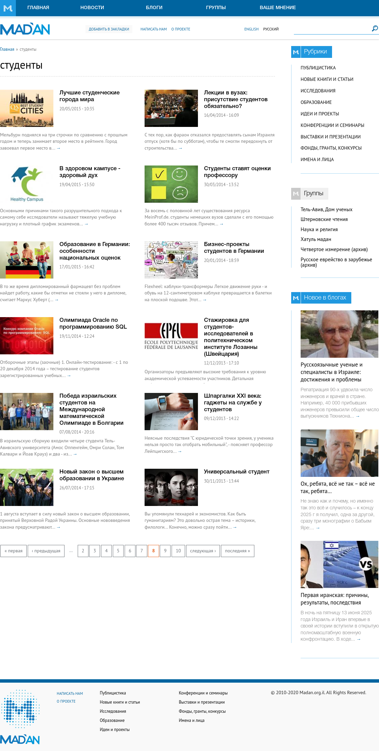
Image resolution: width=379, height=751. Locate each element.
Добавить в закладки (109, 29)
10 (178, 551)
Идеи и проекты (320, 114)
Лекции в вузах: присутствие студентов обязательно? (236, 99)
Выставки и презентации (331, 137)
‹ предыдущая (46, 551)
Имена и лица (317, 159)
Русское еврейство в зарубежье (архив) (336, 262)
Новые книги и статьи (327, 79)
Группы (216, 8)
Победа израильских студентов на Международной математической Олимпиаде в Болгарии (91, 410)
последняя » (237, 551)
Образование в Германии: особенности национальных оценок (94, 251)
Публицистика (318, 68)
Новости (92, 8)
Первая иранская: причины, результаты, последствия (335, 598)
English (251, 29)
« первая (14, 551)
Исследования (318, 91)
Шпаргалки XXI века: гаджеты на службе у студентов (233, 403)
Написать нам (154, 29)
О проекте (180, 29)
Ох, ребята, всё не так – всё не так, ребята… (338, 487)
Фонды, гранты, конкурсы (331, 148)
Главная (38, 8)
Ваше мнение (278, 8)
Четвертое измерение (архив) (334, 249)
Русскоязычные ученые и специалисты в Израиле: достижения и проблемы (331, 372)
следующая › (203, 551)
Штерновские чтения (324, 219)
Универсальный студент (237, 471)
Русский (271, 29)
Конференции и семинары (332, 125)
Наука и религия (319, 229)
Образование (316, 102)
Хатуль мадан (316, 239)
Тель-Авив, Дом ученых (327, 209)
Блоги (154, 8)
